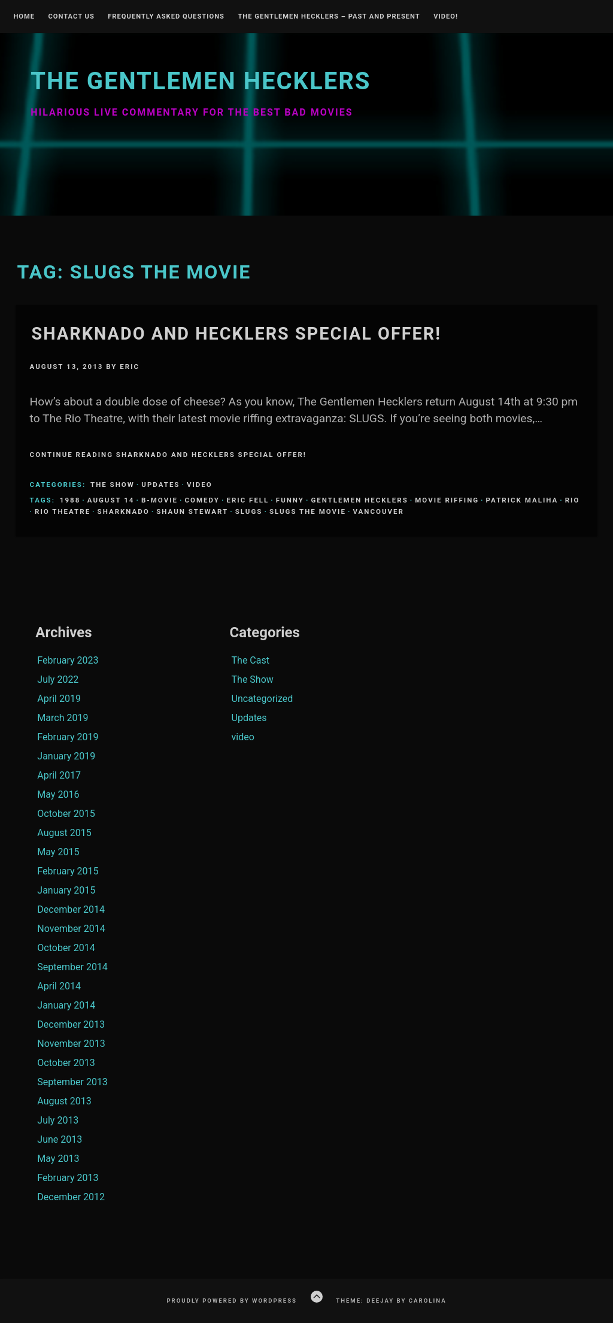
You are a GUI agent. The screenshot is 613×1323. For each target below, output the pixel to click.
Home (24, 16)
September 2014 (72, 967)
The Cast (250, 660)
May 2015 (58, 852)
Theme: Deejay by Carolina (391, 1300)
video (200, 484)
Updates (160, 484)
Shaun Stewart (192, 511)
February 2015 (67, 871)
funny (290, 500)
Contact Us (71, 16)
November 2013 (71, 1043)
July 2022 (57, 679)
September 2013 (72, 1082)
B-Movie (159, 500)
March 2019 (62, 717)
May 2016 (58, 794)
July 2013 (57, 1120)
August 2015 (64, 832)
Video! (445, 16)
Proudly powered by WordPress (231, 1300)
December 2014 (71, 909)
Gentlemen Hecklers (359, 500)
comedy (202, 500)
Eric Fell (247, 500)
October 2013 (66, 1062)
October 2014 (66, 947)
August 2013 (64, 1101)
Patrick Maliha (522, 500)
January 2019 (66, 756)
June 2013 (59, 1139)
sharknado (124, 511)
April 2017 (59, 775)
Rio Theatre (62, 511)
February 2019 (67, 737)
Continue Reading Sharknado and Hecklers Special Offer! (168, 454)
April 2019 (59, 698)
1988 (70, 500)
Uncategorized (262, 698)
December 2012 (71, 1197)
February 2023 (67, 660)
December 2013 (71, 1024)
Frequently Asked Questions (166, 16)
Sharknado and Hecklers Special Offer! (236, 333)
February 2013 (67, 1177)
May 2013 (58, 1158)
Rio (572, 500)
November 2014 (71, 928)
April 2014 (59, 986)
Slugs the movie (307, 511)
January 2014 (66, 1005)
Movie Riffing (447, 500)
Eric (129, 366)
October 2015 (66, 813)
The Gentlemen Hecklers (201, 81)
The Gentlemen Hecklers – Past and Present (329, 16)
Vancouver (378, 511)
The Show (112, 484)
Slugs (249, 511)
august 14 (111, 500)
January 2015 (66, 890)
